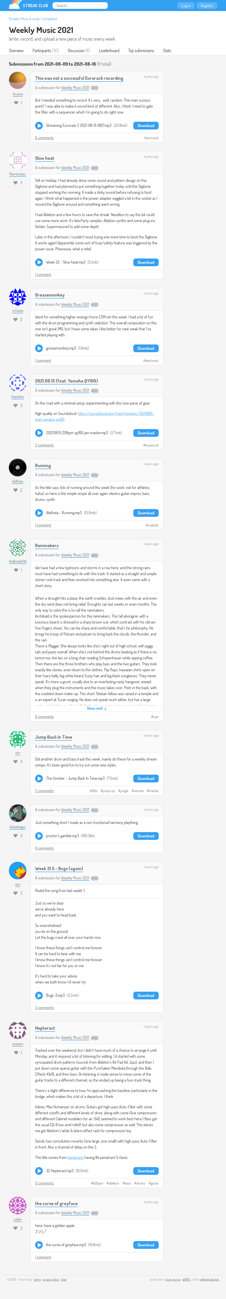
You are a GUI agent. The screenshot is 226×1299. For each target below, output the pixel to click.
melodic (153, 525)
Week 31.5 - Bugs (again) (59, 868)
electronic (152, 360)
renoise (138, 791)
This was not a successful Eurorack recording (79, 78)
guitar (155, 1183)
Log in (185, 5)
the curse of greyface (56, 1203)
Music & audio (30, 19)
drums (140, 1183)
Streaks (14, 19)
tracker (154, 791)
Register (207, 5)
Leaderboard (109, 50)
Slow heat (44, 158)
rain (156, 717)
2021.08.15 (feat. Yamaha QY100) (66, 381)
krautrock (152, 445)
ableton (114, 1183)
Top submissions (141, 50)
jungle (124, 791)
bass (128, 1183)
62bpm (98, 1183)
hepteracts (75, 1157)
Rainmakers (46, 545)
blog (63, 1279)
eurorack (153, 138)
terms (37, 1279)
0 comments (44, 137)
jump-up (109, 791)
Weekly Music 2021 (41, 29)
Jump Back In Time (53, 737)
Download (146, 125)
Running (43, 465)
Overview (16, 50)
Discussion (76, 50)
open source (173, 1279)
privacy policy (51, 1279)
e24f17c (186, 1279)
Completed (49, 19)
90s (94, 791)
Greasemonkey (50, 295)
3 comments (44, 1007)
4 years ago (151, 76)
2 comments (44, 445)
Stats (167, 50)
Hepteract (45, 1028)
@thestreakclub (209, 1279)
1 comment (43, 274)
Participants (41, 50)
